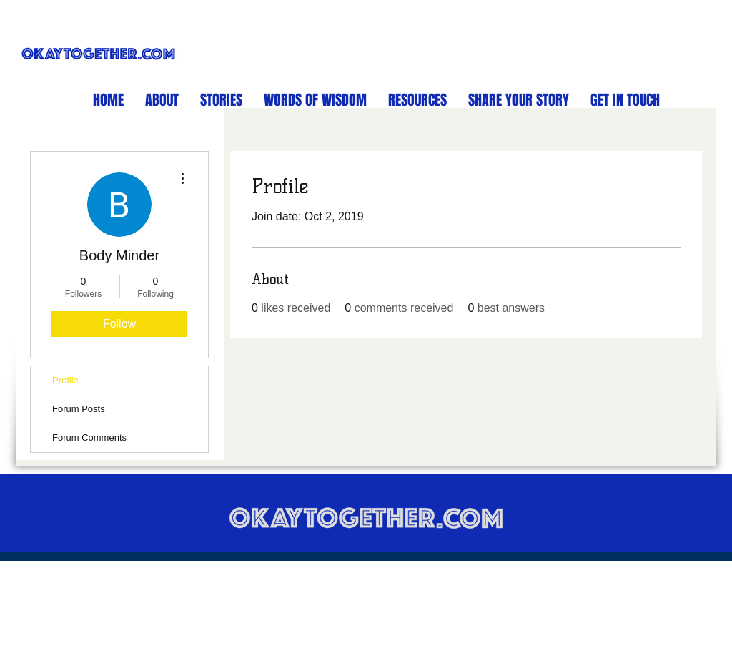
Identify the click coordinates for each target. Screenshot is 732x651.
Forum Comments (89, 437)
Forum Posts (78, 408)
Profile (65, 380)
